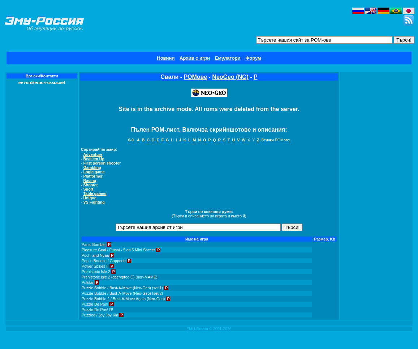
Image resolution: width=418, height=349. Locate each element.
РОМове (195, 77)
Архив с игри (195, 58)
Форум (253, 58)
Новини (165, 58)
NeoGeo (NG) (230, 77)
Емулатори (228, 58)
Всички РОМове (275, 140)
